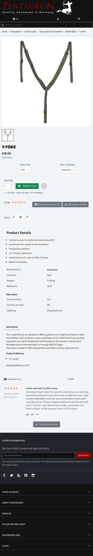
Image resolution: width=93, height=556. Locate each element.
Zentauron (52, 269)
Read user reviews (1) (47, 204)
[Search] (46, 25)
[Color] (25, 169)
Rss (19, 475)
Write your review (75, 204)
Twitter (11, 475)
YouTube (26, 475)
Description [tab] (12, 327)
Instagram (33, 475)
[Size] (67, 169)
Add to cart (27, 186)
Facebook (4, 475)
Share (13, 217)
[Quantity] (7, 186)
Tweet (20, 217)
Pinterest (27, 217)
